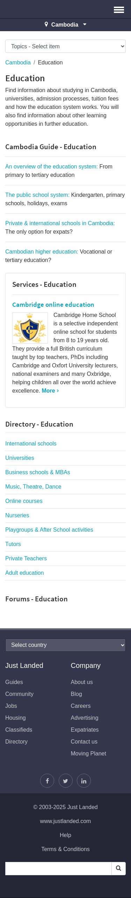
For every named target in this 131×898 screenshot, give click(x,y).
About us (82, 682)
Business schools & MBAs (37, 472)
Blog (76, 694)
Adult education (24, 573)
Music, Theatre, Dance (33, 487)
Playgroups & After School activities (49, 530)
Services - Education (44, 284)
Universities (19, 458)
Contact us (84, 742)
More (48, 391)
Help (65, 835)
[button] (119, 9)
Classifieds (18, 730)
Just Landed (31, 9)
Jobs (11, 706)
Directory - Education (39, 424)
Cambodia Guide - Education (50, 146)
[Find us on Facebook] (47, 781)
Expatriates (85, 730)
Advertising (85, 718)
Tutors (13, 544)
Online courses (24, 501)
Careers (81, 706)
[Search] (118, 868)
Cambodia (18, 62)
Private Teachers (26, 558)
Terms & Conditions (65, 849)
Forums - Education (36, 598)
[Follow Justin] (66, 781)
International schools (31, 444)
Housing (15, 718)
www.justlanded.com (65, 821)
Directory (16, 742)
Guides (14, 682)
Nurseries (17, 515)
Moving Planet (88, 754)
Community (19, 694)
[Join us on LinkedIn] (84, 781)
